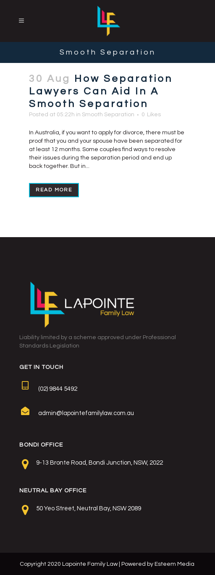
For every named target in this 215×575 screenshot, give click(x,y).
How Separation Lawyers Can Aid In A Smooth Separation (101, 91)
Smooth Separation (108, 115)
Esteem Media (174, 564)
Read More (54, 190)
